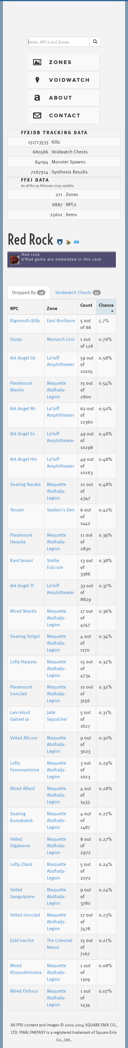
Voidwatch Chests (78, 292)
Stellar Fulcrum (55, 564)
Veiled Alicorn (24, 737)
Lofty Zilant (21, 864)
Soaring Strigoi (25, 636)
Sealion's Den (61, 509)
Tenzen (17, 509)
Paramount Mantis (21, 386)
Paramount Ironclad (21, 690)
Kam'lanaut (21, 560)
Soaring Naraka (25, 484)
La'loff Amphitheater (60, 361)
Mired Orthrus (24, 990)
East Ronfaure (61, 320)
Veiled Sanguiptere (22, 893)
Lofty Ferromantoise (24, 766)
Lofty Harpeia (23, 661)
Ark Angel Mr (23, 408)
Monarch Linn (61, 339)
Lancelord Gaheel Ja (20, 716)
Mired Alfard (22, 788)
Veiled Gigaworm (20, 842)
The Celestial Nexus (59, 944)
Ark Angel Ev (22, 433)
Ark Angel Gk (23, 357)
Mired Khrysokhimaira (25, 969)
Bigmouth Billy (25, 320)
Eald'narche (22, 940)
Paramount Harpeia (21, 538)
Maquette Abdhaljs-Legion (56, 389)
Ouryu (16, 339)
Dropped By (28, 292)
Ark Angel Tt (22, 585)
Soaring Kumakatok (21, 817)
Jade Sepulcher (57, 716)
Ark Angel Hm (23, 459)
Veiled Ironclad (25, 914)
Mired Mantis (23, 610)
